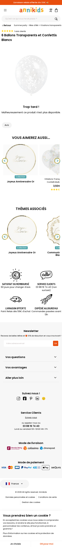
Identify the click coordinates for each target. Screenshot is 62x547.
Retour (6, 25)
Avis (7, 125)
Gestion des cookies (31, 502)
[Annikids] (31, 9)
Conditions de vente (47, 497)
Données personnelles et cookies (20, 497)
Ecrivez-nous (31, 417)
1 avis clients (20, 31)
